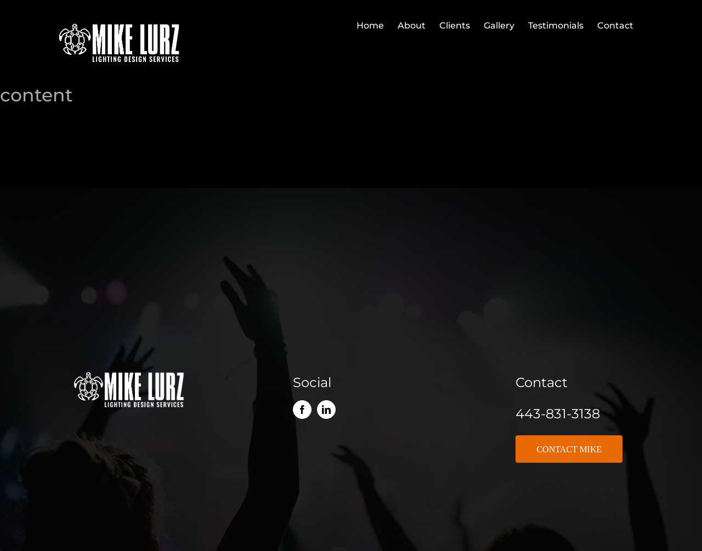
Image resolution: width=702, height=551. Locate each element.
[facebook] (302, 409)
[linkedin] (326, 409)
